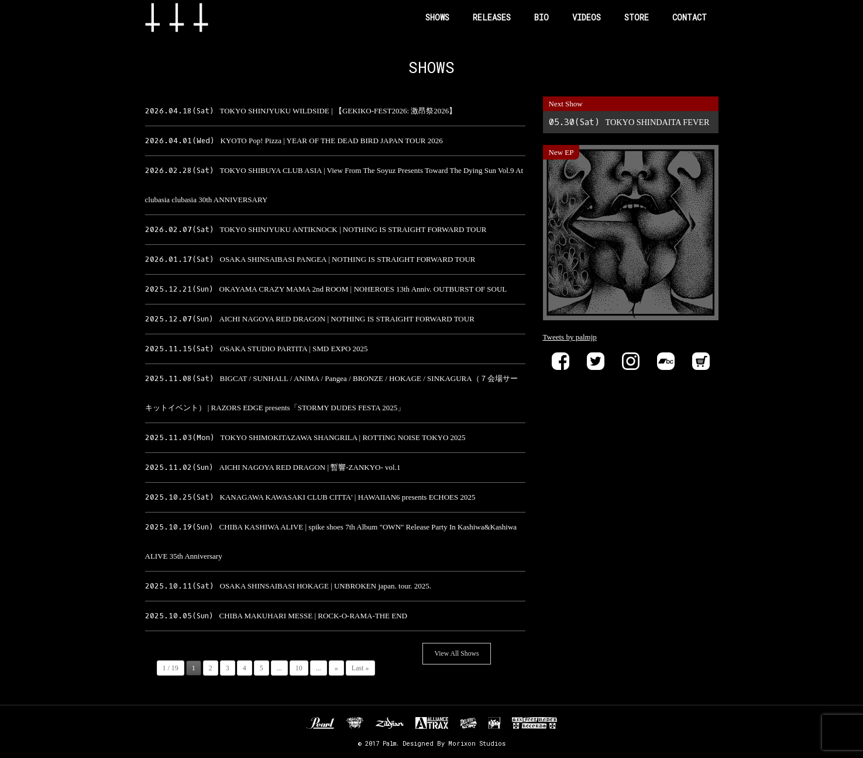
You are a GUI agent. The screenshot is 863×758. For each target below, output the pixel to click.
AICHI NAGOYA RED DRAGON (310, 319)
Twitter (595, 361)
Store (701, 361)
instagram (630, 361)
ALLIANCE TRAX (431, 723)
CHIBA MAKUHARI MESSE (276, 616)
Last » (360, 668)
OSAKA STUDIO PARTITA (256, 349)
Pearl (320, 723)
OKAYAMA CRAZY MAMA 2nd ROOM (326, 289)
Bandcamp (666, 361)
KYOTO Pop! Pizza (294, 141)
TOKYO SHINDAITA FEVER (629, 122)
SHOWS (437, 17)
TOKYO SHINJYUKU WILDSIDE (301, 111)
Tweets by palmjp (570, 337)
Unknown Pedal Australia (355, 723)
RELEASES (492, 17)
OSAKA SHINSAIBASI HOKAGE (288, 586)
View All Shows (457, 653)
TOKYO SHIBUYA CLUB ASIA (334, 184)
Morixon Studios (477, 743)
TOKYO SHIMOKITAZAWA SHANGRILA (305, 437)
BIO (541, 17)
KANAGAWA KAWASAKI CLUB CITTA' (310, 497)
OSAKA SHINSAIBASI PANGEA (310, 259)
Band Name (195, 17)
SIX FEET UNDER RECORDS (534, 723)
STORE (636, 17)
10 (298, 668)
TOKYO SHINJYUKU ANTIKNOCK (316, 229)
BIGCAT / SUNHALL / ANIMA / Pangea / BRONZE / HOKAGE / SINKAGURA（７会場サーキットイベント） (331, 392)
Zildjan (390, 723)
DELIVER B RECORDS (468, 723)
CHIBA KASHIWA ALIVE (331, 541)
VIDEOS (586, 17)
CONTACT (689, 17)
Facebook (560, 361)
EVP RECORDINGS (494, 723)
